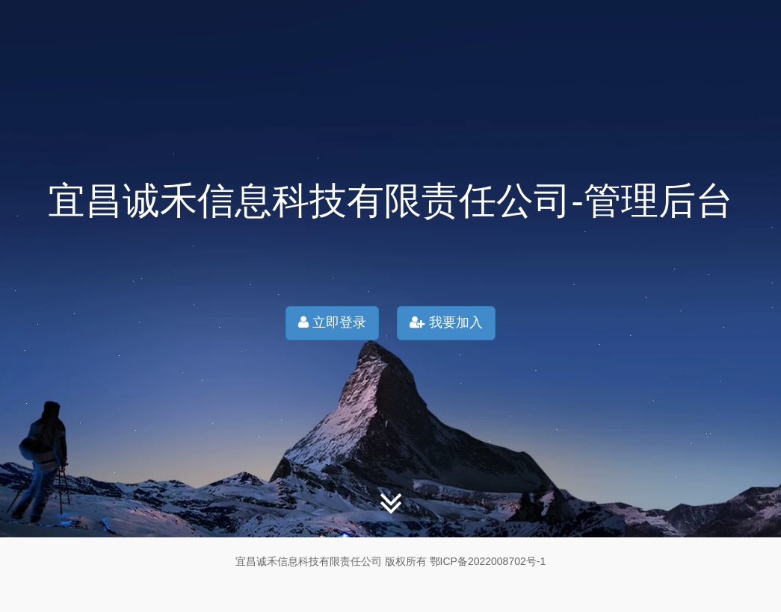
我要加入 (446, 322)
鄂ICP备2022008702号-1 (488, 561)
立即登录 (332, 322)
